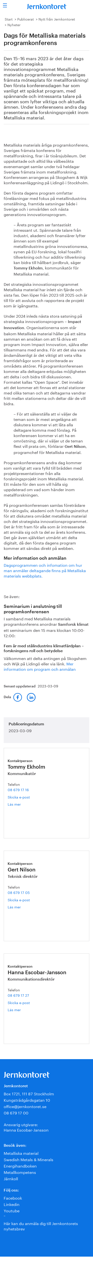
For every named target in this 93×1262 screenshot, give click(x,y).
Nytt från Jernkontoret (56, 19)
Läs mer (20, 804)
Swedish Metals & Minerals (28, 1159)
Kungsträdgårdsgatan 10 (27, 1100)
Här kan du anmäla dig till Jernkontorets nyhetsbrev (41, 1225)
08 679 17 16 (18, 789)
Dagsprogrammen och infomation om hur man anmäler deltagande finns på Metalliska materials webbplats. (45, 570)
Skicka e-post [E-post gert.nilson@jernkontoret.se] (19, 899)
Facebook (13, 1197)
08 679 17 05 (19, 892)
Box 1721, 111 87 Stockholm (29, 1093)
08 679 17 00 (16, 1112)
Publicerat (25, 19)
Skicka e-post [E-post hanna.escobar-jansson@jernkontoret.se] (19, 1002)
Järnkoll (11, 1178)
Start (9, 19)
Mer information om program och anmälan (40, 666)
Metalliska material (21, 1153)
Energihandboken (20, 1165)
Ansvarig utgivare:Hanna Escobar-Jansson (26, 1127)
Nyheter (13, 24)
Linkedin (11, 1204)
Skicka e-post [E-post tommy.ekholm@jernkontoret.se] (19, 796)
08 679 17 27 (18, 995)
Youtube (11, 1210)
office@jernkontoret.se (25, 1106)
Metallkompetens (20, 1172)
